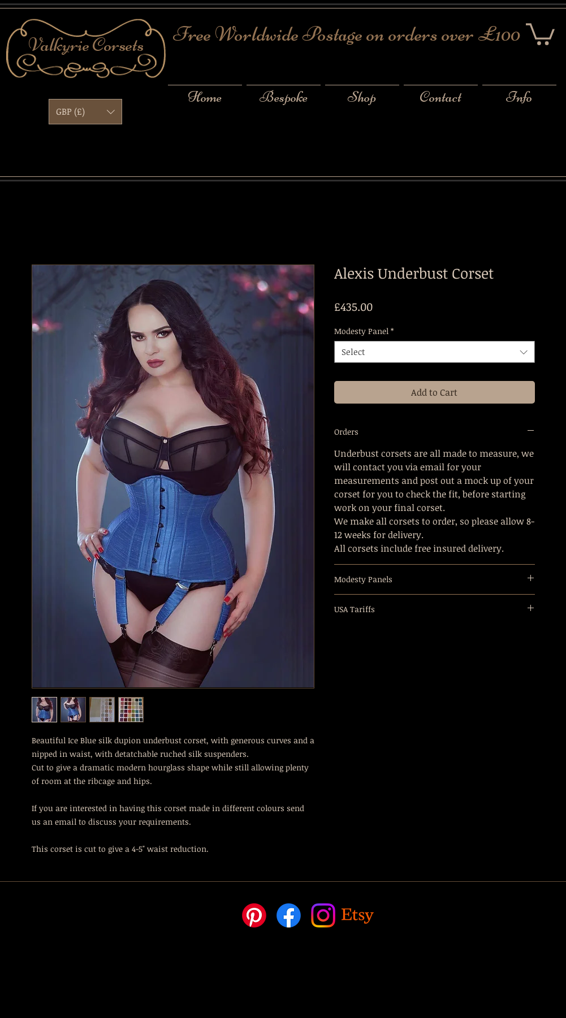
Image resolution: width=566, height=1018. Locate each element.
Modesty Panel (364, 331)
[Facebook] (289, 915)
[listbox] (85, 111)
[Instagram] (323, 915)
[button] (540, 33)
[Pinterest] (254, 915)
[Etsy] (358, 915)
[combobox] (434, 352)
